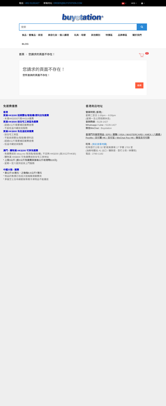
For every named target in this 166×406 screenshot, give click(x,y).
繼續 (139, 85)
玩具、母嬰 (80, 35)
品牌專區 (122, 35)
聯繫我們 (90, 306)
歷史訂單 (90, 359)
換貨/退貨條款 (10, 329)
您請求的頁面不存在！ (41, 54)
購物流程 (7, 313)
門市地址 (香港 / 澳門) (13, 316)
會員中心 (90, 355)
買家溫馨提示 (9, 309)
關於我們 (137, 35)
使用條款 (7, 336)
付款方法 (7, 323)
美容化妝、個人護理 (58, 35)
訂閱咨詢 (90, 365)
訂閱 (17, 280)
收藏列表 (90, 362)
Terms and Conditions (74, 404)
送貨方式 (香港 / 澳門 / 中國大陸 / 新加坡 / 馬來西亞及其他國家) (33, 319)
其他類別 (95, 35)
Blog (25, 44)
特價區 (109, 35)
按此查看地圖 (99, 144)
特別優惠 (7, 359)
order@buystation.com (67, 3)
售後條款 (7, 306)
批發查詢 (7, 326)
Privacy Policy (96, 404)
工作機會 (7, 340)
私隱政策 (7, 333)
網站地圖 (90, 309)
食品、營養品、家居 (32, 35)
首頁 (21, 54)
